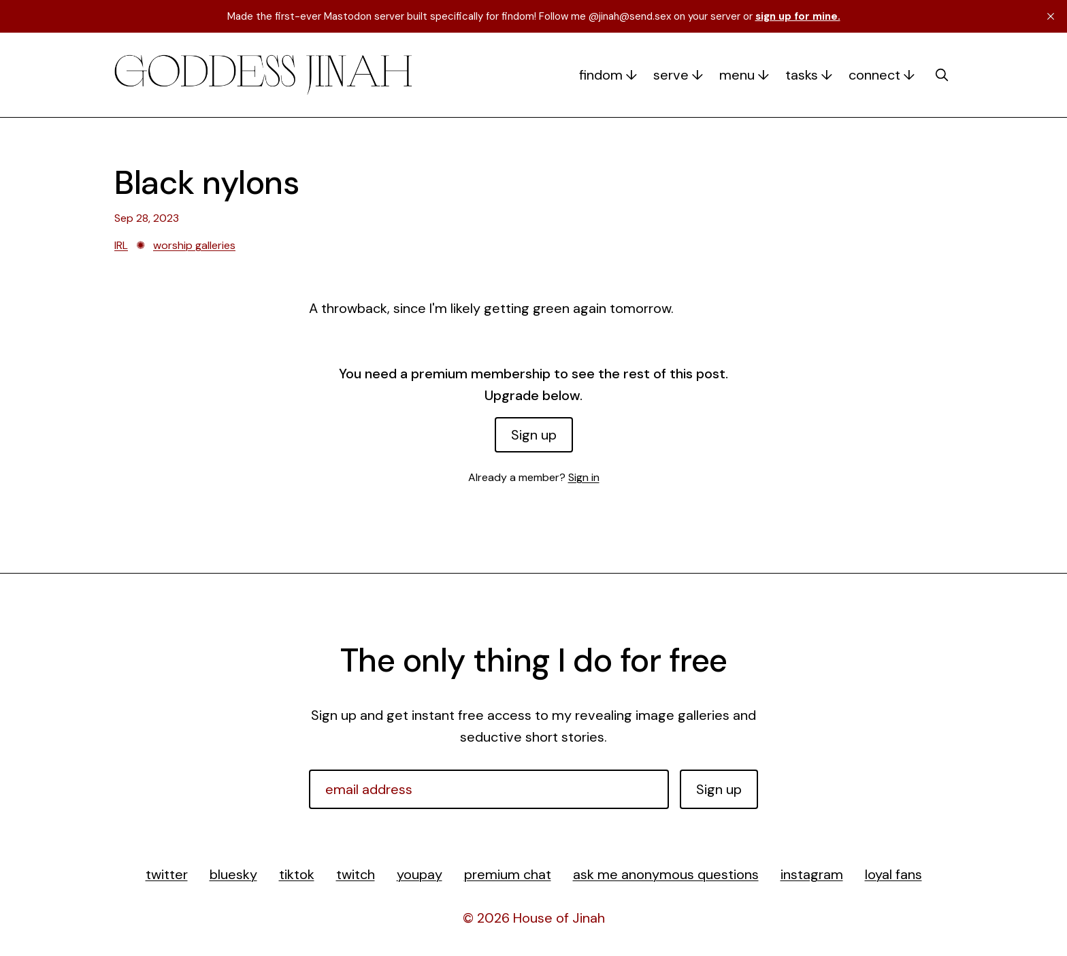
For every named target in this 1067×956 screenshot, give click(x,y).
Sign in (584, 477)
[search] (942, 75)
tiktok (296, 874)
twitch (355, 874)
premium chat (507, 874)
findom (601, 75)
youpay (419, 874)
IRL (121, 245)
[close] (1051, 16)
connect (874, 75)
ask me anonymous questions (666, 874)
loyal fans (893, 874)
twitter (167, 874)
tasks (801, 75)
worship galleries (194, 245)
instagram (812, 874)
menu (737, 75)
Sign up (534, 435)
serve (671, 75)
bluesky (233, 874)
